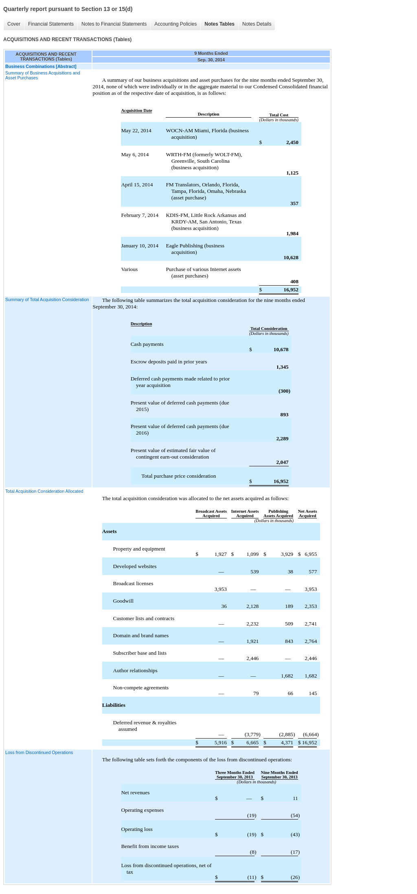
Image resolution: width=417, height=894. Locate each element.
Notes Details (256, 24)
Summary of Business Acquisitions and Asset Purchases (42, 75)
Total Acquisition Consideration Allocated (44, 491)
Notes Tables (219, 24)
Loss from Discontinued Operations (39, 752)
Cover (13, 24)
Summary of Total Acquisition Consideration (47, 299)
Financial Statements (51, 24)
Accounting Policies (175, 24)
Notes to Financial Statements (114, 24)
